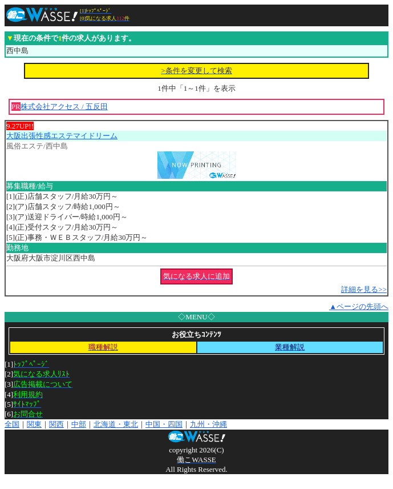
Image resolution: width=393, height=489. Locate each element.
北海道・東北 (116, 424)
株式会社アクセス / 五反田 (64, 106)
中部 (78, 424)
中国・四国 (164, 424)
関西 (56, 424)
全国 (12, 424)
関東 (34, 424)
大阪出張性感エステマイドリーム (62, 135)
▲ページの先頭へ (358, 306)
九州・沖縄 (208, 424)
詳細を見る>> (364, 289)
